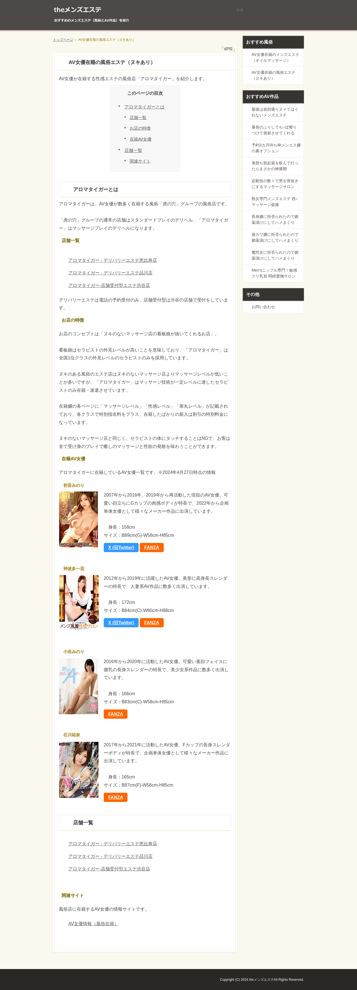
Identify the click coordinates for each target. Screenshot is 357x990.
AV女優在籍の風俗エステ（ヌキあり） (273, 75)
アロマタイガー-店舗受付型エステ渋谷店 (109, 285)
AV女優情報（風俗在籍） (93, 923)
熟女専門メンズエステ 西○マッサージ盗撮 (275, 201)
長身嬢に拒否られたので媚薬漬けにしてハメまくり (275, 219)
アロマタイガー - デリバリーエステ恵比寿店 (112, 260)
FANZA (151, 547)
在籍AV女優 (140, 139)
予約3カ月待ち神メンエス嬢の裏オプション (276, 148)
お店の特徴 (140, 128)
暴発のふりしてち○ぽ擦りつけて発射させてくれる (274, 130)
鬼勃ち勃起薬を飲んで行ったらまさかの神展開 (275, 166)
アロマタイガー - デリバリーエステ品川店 (110, 272)
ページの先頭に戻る (284, 965)
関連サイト (140, 161)
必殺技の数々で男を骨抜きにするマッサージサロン (275, 184)
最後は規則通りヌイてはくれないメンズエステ (275, 112)
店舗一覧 (138, 117)
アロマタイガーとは (144, 107)
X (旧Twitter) (121, 547)
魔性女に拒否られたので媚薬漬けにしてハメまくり (275, 255)
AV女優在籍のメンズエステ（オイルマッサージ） (275, 57)
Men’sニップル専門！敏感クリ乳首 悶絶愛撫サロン (274, 273)
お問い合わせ (263, 307)
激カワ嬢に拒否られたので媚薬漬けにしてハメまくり (275, 237)
